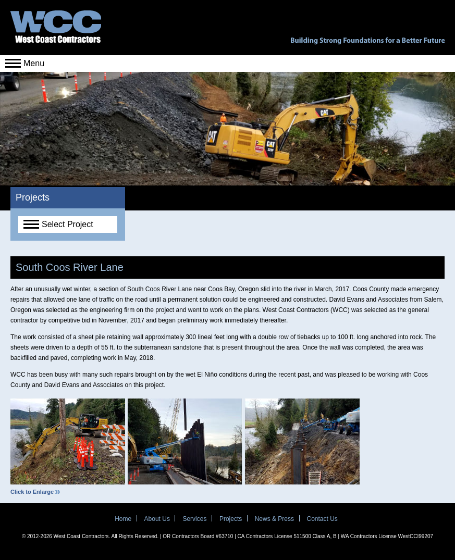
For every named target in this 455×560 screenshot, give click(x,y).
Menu (24, 63)
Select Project (58, 224)
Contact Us (322, 518)
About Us (157, 518)
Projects (230, 518)
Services (194, 518)
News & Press (274, 518)
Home (123, 518)
